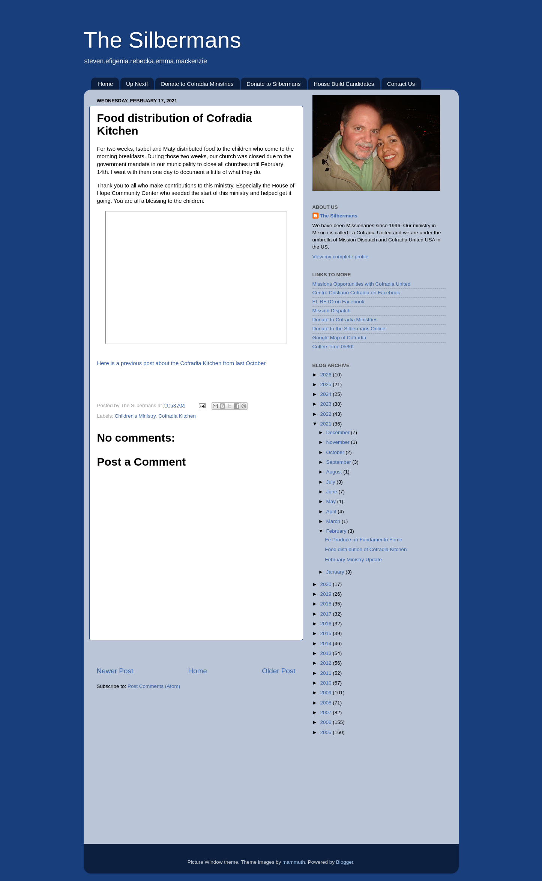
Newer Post (115, 671)
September (339, 462)
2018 (326, 604)
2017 (326, 614)
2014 (326, 643)
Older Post (278, 671)
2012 (326, 663)
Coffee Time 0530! (333, 346)
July (331, 482)
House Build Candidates (344, 84)
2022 (326, 414)
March (334, 521)
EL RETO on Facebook (338, 301)
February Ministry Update (353, 559)
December (338, 432)
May (331, 501)
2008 (326, 703)
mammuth (293, 862)
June (332, 491)
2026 (326, 375)
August (335, 472)
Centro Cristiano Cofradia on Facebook (356, 292)
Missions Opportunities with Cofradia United (361, 284)
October (336, 452)
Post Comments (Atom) (154, 686)
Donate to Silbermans (273, 84)
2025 (326, 384)
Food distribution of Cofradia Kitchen (366, 549)
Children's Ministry (135, 416)
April (332, 511)
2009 (326, 692)
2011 (326, 673)
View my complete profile (340, 256)
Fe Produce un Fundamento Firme (363, 539)
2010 (326, 683)
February (337, 531)
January (336, 572)
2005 (326, 732)
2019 (326, 594)
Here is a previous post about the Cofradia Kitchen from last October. (182, 363)
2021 (326, 424)
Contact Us (401, 84)
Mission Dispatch (331, 310)
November (338, 442)
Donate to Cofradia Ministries (197, 84)
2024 (326, 394)
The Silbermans (162, 39)
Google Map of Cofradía (339, 337)
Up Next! (137, 84)
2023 (326, 404)
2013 (326, 653)
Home (105, 84)
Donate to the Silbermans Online (349, 328)
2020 (326, 584)
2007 (326, 712)
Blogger (344, 862)
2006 (326, 722)
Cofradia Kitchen (177, 416)
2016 (326, 623)
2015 (326, 633)
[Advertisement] (196, 653)
